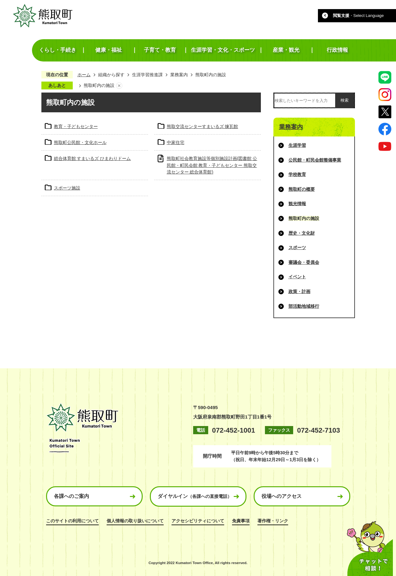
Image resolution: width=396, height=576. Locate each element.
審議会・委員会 (303, 262)
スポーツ (297, 247)
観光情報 (297, 203)
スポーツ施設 (67, 187)
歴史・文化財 (301, 233)
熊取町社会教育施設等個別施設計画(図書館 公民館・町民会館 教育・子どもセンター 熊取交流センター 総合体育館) (212, 165)
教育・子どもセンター (76, 126)
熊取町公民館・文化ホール (80, 142)
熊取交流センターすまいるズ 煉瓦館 (202, 126)
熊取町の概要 (301, 189)
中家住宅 (175, 142)
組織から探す (111, 74)
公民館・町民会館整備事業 (314, 160)
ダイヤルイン (195, 496)
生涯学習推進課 (147, 74)
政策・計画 (299, 291)
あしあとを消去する (119, 85)
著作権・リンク (272, 520)
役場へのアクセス (281, 496)
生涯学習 (297, 145)
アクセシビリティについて (198, 520)
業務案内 (179, 74)
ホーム (84, 74)
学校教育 (297, 174)
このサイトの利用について (72, 520)
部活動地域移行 (303, 306)
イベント (297, 276)
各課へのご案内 (71, 496)
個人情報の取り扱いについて (135, 520)
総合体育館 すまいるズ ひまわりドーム (92, 158)
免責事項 (241, 520)
